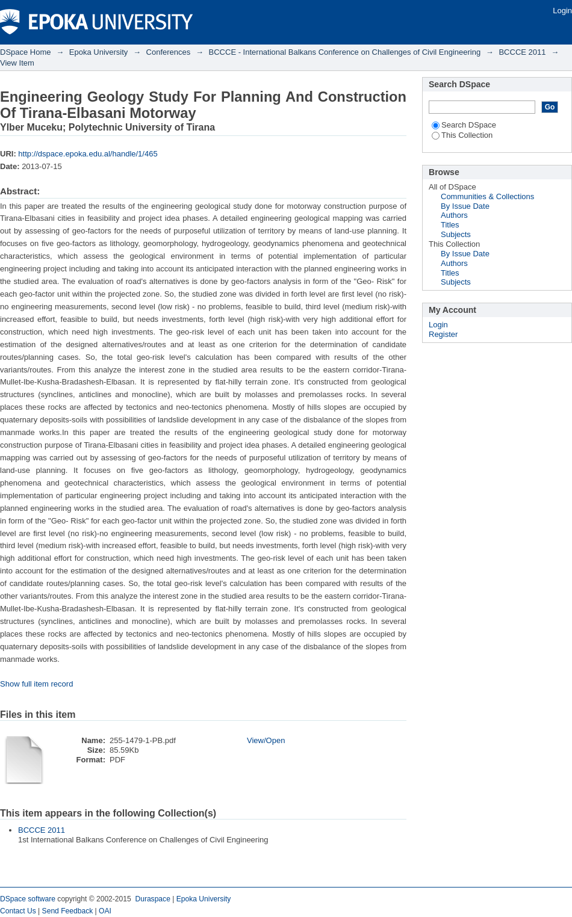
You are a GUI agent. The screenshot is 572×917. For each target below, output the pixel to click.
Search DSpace (464, 124)
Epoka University (98, 52)
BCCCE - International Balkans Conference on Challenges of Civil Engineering (345, 52)
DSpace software (27, 899)
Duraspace (152, 899)
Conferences (168, 52)
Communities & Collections (487, 196)
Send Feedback (67, 911)
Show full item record (36, 683)
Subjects (456, 234)
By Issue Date (465, 206)
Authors (454, 215)
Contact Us (18, 911)
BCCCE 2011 (522, 52)
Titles (450, 224)
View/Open (266, 740)
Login (562, 10)
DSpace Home (25, 52)
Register (443, 334)
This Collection (462, 135)
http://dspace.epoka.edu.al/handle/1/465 (87, 153)
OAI (105, 911)
